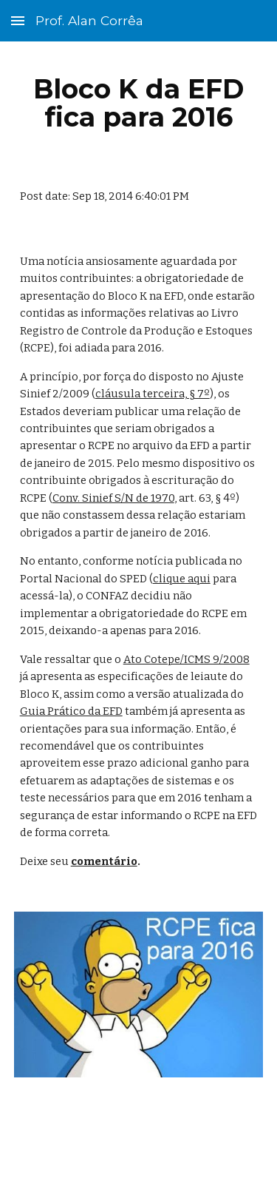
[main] (139, 103)
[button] (17, 20)
